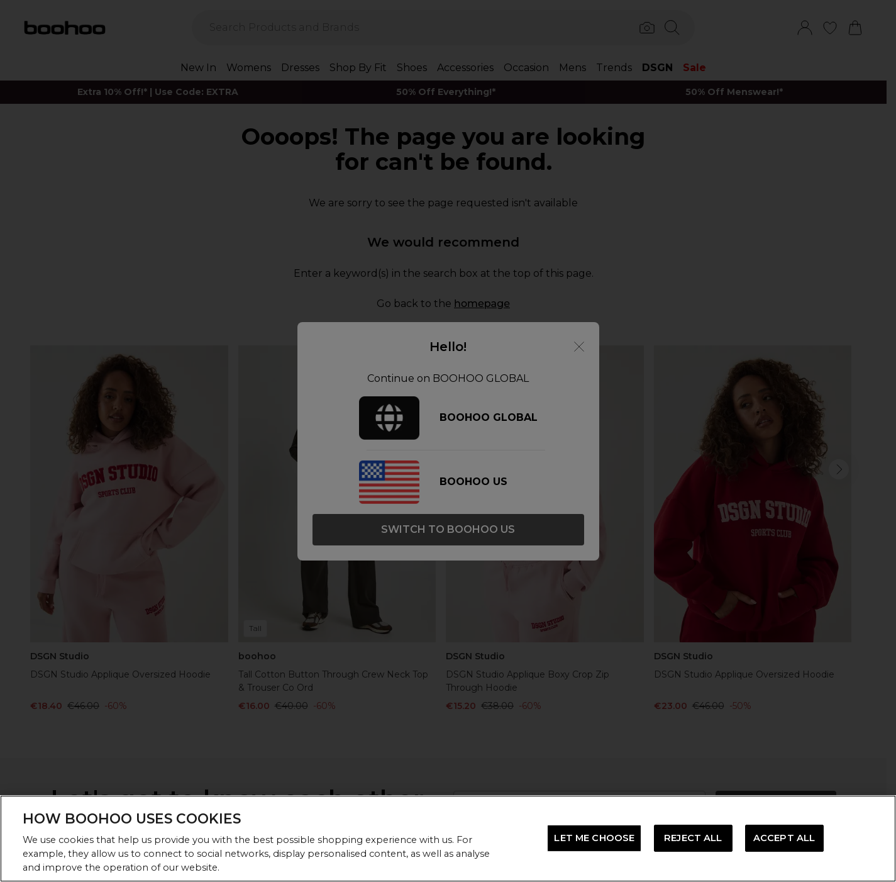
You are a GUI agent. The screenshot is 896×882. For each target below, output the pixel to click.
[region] (448, 838)
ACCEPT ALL (784, 838)
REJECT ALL (693, 838)
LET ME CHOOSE (594, 838)
